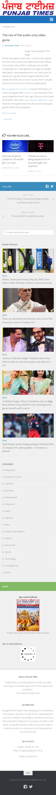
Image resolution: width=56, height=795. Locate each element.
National (9, 517)
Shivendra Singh (12, 45)
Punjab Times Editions (14, 531)
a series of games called (38, 100)
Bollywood (10, 470)
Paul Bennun (28, 93)
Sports (8, 552)
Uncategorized (11, 565)
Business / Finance (13, 476)
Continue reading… (10, 113)
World (7, 572)
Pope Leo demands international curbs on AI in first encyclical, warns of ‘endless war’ (27, 320)
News (4, 276)
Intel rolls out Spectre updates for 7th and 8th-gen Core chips (13, 159)
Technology (8, 26)
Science (8, 538)
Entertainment (11, 497)
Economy (9, 490)
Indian (8, 511)
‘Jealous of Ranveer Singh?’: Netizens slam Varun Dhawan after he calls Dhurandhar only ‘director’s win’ (26, 362)
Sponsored (10, 545)
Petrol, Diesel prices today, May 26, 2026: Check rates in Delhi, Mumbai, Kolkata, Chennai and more (27, 281)
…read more (7, 119)
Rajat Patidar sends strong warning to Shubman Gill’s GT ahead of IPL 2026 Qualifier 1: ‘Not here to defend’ (28, 447)
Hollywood (10, 504)
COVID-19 (9, 483)
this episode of (16, 89)
